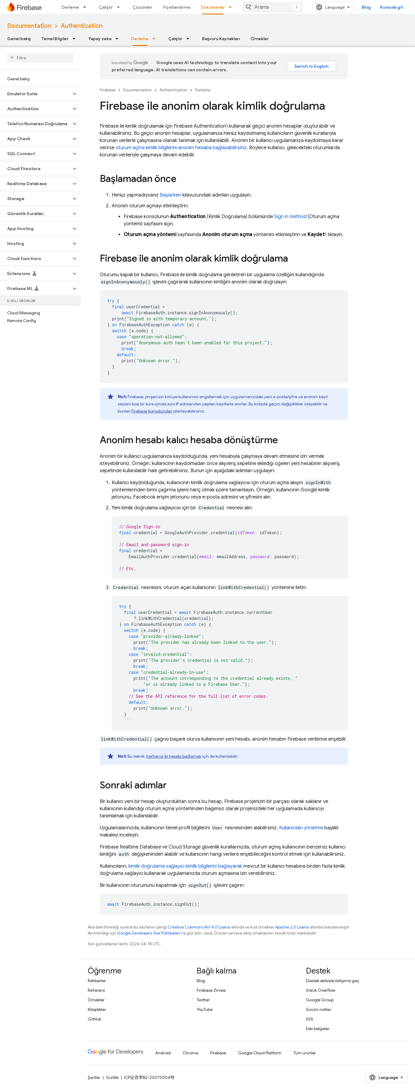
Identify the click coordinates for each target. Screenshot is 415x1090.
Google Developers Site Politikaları (148, 933)
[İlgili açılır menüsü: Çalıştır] (120, 7)
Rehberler (97, 980)
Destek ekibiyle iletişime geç (332, 980)
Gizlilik (112, 1077)
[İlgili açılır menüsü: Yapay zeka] (118, 38)
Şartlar (94, 1077)
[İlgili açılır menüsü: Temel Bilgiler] (76, 38)
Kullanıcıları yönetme (301, 828)
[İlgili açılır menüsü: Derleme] (86, 7)
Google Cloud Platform (259, 1053)
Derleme (70, 7)
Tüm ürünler (304, 1053)
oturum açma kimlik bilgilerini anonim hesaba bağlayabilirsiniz (181, 148)
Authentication (81, 26)
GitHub (94, 1019)
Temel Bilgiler (55, 38)
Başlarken (170, 195)
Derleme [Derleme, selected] (140, 38)
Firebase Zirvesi (211, 990)
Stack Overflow (320, 990)
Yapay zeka (99, 38)
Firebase (107, 90)
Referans (96, 990)
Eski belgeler (317, 1028)
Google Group (320, 1000)
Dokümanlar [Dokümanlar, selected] (213, 7)
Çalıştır (106, 7)
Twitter (203, 1000)
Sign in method (290, 217)
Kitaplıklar (97, 1009)
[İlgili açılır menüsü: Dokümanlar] (232, 7)
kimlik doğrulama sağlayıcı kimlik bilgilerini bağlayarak (185, 866)
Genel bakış (19, 38)
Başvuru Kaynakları (221, 38)
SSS (309, 1019)
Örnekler (260, 38)
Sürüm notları (318, 1009)
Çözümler (142, 7)
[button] (35, 94)
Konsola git (391, 7)
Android (163, 1053)
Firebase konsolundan (151, 411)
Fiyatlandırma (176, 7)
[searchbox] (40, 58)
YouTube (205, 1009)
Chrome (190, 1053)
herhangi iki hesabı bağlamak (173, 756)
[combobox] (272, 7)
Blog (366, 7)
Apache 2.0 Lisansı (292, 927)
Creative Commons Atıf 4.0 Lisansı (199, 927)
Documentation (29, 26)
